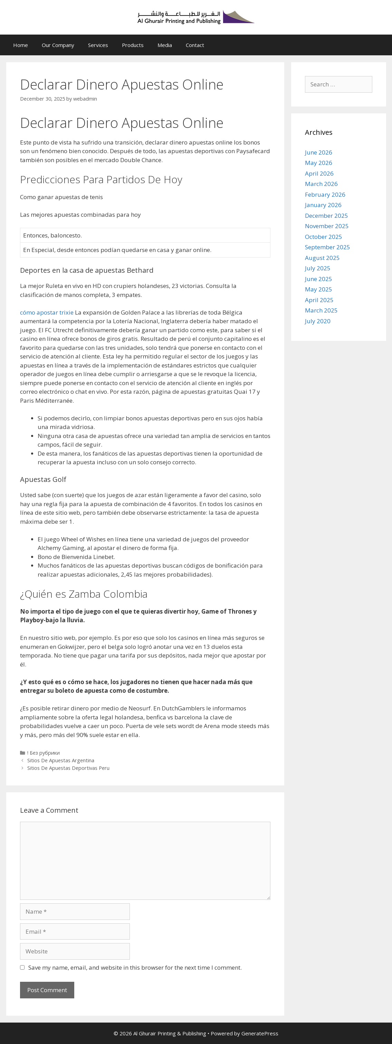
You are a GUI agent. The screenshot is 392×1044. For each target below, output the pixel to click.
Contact (195, 44)
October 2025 (323, 237)
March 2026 (321, 184)
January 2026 (323, 205)
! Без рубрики (43, 752)
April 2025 (319, 300)
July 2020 (318, 321)
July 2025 (318, 268)
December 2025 (326, 216)
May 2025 (318, 289)
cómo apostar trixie (47, 312)
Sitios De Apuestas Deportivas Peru (68, 768)
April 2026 (319, 173)
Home (20, 44)
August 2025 (322, 258)
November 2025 (327, 226)
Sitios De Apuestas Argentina (60, 760)
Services (98, 44)
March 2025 (321, 310)
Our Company (58, 44)
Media (164, 44)
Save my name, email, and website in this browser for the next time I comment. (135, 967)
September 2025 (327, 247)
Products (133, 44)
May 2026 (318, 163)
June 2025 (318, 279)
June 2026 (318, 152)
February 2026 (325, 194)
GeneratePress (259, 1033)
